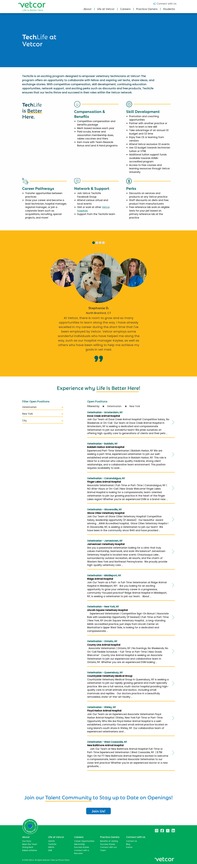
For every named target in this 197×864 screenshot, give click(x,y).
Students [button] (169, 9)
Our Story (26, 841)
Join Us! (98, 811)
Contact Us (131, 841)
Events (129, 847)
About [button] (87, 9)
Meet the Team (29, 844)
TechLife (52, 844)
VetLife (51, 841)
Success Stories (81, 847)
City (42, 420)
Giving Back (27, 847)
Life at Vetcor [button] (106, 9)
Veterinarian (42, 407)
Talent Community (68, 797)
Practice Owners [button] (146, 9)
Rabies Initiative (29, 850)
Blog (128, 844)
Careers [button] (125, 9)
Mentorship (79, 844)
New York (42, 413)
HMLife (51, 847)
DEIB (50, 850)
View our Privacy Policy (60, 860)
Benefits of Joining (109, 841)
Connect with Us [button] (164, 3)
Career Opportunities (84, 841)
